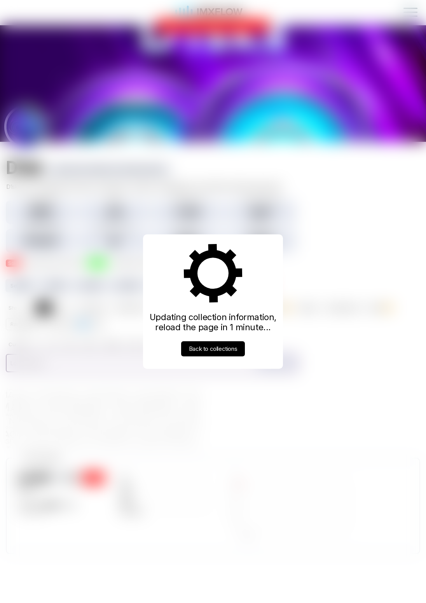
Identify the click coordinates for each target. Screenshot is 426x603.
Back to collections (213, 348)
